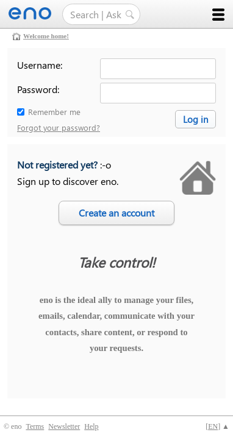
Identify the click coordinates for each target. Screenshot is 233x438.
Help (91, 426)
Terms (35, 426)
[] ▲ (217, 426)
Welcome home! (46, 36)
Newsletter (64, 426)
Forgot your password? (58, 127)
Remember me (54, 111)
